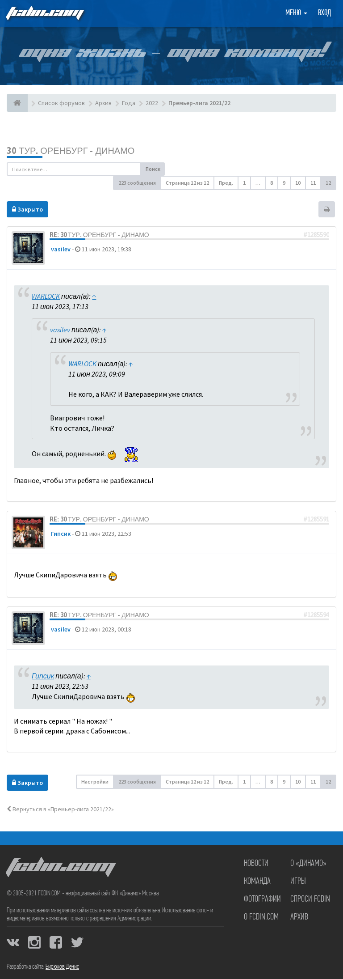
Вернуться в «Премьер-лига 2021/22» (60, 809)
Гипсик (61, 534)
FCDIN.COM (44, 13)
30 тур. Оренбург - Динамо (70, 150)
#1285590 (316, 234)
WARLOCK (46, 296)
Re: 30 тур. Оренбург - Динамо (99, 234)
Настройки (95, 781)
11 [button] (313, 182)
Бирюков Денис (62, 967)
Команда (257, 881)
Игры (298, 881)
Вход (324, 13)
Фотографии (262, 899)
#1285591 (316, 519)
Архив (299, 917)
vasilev (61, 249)
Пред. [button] (226, 182)
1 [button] (244, 182)
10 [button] (298, 182)
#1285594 (316, 615)
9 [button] (284, 182)
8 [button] (271, 182)
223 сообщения (137, 182)
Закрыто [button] (27, 209)
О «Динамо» (308, 863)
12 (328, 182)
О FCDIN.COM (261, 917)
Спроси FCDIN (310, 899)
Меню (296, 13)
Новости (256, 863)
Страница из (187, 182)
